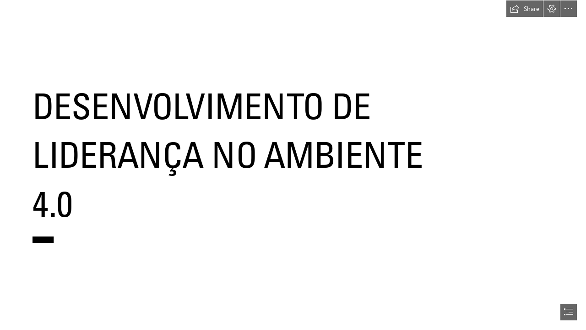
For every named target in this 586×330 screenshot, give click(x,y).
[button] (524, 8)
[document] (293, 165)
